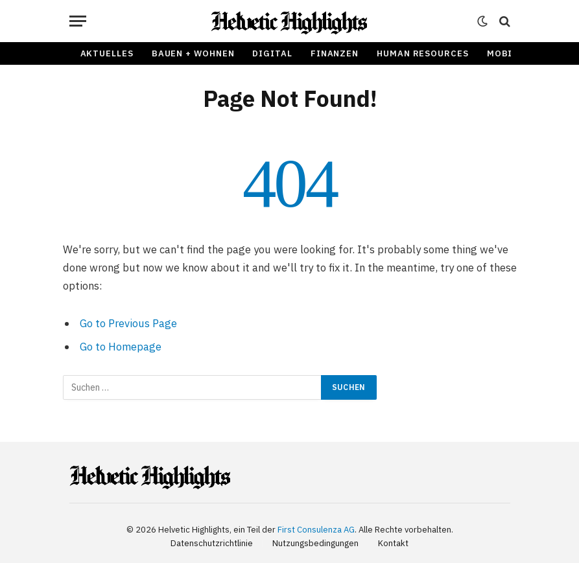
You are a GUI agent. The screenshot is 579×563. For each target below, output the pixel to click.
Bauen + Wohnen (193, 53)
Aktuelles (107, 53)
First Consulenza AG (316, 529)
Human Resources (423, 53)
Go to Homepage (120, 346)
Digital (272, 53)
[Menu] (77, 21)
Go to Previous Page (128, 323)
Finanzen (335, 53)
